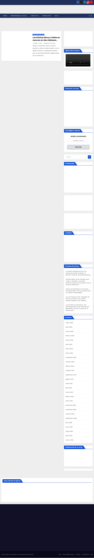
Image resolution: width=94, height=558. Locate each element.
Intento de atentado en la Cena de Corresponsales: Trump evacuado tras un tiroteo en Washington (78, 291)
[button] (89, 16)
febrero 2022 (70, 366)
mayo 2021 (69, 383)
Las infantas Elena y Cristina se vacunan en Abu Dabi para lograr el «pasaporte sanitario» (46, 40)
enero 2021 (69, 401)
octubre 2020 (70, 414)
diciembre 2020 (71, 405)
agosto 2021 (69, 379)
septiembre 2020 (71, 418)
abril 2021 (69, 388)
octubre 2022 (70, 362)
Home (5, 16)
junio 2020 (69, 427)
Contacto (35, 16)
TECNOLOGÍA (46, 16)
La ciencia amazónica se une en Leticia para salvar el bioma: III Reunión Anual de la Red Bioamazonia (78, 273)
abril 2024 (69, 344)
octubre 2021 (70, 370)
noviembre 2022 (71, 357)
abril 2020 (69, 436)
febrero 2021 (70, 396)
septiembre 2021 (71, 375)
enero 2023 (69, 353)
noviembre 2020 (71, 409)
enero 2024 (69, 349)
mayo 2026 (69, 323)
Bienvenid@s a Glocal (19, 16)
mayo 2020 (69, 431)
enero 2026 (69, 340)
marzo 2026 (69, 331)
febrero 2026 (70, 336)
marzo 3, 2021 (38, 43)
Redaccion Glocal (49, 43)
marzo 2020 (69, 440)
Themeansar (30, 554)
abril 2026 (69, 327)
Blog (56, 16)
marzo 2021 (69, 392)
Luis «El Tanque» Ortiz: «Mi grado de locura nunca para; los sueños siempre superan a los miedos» (77, 298)
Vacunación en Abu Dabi (38, 34)
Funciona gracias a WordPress (9, 554)
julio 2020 (69, 422)
